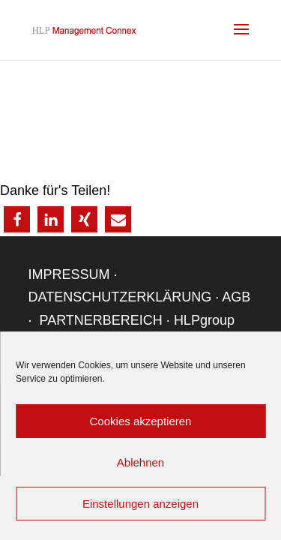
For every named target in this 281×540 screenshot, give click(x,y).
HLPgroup (204, 320)
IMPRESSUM (69, 274)
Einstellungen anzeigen (140, 503)
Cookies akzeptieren (141, 421)
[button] (17, 219)
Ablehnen (140, 462)
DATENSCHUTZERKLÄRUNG (120, 297)
